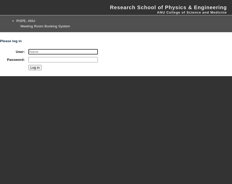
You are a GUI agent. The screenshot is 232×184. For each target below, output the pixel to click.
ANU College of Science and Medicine (192, 12)
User (20, 52)
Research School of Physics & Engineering (168, 7)
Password (15, 60)
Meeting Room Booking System (45, 26)
